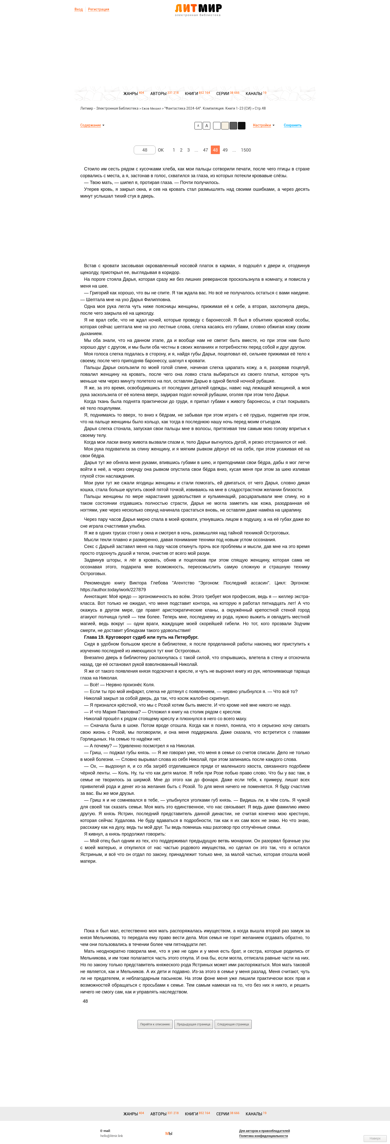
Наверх (375, 1138)
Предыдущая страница (193, 1024)
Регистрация (98, 9)
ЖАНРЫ (130, 93)
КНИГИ (191, 93)
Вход (79, 9)
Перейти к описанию (155, 1024)
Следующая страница (233, 1024)
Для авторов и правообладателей (264, 1131)
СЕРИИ (222, 93)
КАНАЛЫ (254, 93)
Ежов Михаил (151, 108)
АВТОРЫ (158, 93)
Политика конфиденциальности (263, 1136)
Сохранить (293, 125)
